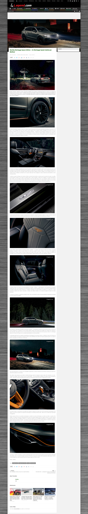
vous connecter (16, 508)
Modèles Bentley (22, 54)
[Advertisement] (59, 4)
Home (10, 46)
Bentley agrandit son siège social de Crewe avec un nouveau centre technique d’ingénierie (37, 498)
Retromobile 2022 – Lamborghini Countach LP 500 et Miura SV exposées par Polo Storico (44, 471)
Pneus (57, 8)
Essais (63, 8)
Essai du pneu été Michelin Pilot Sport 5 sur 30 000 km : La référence (25, 11)
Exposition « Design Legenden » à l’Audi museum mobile (45, 11)
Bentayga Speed (15, 463)
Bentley (41, 8)
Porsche (20, 8)
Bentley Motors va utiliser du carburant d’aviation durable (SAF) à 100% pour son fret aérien (15, 498)
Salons (75, 8)
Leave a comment (32, 54)
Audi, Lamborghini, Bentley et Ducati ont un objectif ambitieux (21, 471)
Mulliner (27, 54)
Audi (14, 8)
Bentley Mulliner (33, 463)
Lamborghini (27, 8)
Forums (69, 8)
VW (46, 8)
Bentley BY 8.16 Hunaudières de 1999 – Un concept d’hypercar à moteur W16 (50, 498)
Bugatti (34, 8)
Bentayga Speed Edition (22, 463)
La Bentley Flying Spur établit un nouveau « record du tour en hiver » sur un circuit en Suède (26, 498)
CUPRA (51, 8)
